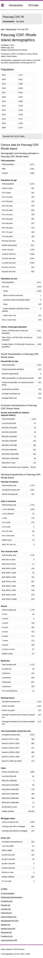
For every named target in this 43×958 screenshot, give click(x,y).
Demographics (16, 5)
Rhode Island (11, 29)
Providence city (7, 901)
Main (3, 29)
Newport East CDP (8, 928)
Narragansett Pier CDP (9, 921)
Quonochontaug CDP (9, 940)
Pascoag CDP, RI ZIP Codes (14, 136)
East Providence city (9, 917)
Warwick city (5, 905)
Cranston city (6, 909)
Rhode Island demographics (11, 897)
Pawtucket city (6, 913)
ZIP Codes (33, 5)
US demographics (8, 893)
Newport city (5, 925)
